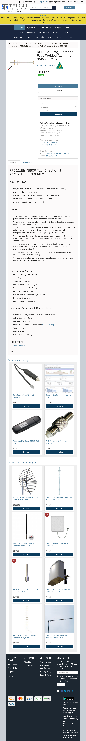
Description (13, 163)
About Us (69, 37)
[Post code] (58, 110)
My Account (32, 28)
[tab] (14, 162)
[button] (58, 91)
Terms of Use (45, 662)
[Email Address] (67, 672)
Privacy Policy (45, 671)
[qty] (58, 103)
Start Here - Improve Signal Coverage (55, 28)
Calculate (58, 114)
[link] (62, 690)
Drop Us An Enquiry (26, 32)
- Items (69, 7)
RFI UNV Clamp (48, 325)
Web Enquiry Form (41, 2)
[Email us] (58, 690)
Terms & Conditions (66, 679)
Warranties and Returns (45, 666)
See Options (59, 406)
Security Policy (46, 675)
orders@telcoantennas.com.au (56, 153)
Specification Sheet (20, 345)
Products (20, 28)
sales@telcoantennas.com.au (61, 2)
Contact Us (28, 665)
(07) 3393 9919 (52, 156)
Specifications (27, 163)
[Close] (43, 15)
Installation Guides (60, 32)
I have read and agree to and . (67, 678)
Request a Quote (26, 2)
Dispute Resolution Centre (12, 673)
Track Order (12, 668)
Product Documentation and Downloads (28, 37)
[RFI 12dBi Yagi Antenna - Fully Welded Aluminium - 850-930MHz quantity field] (58, 82)
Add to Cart (58, 86)
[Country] (58, 106)
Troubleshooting (55, 37)
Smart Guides (43, 32)
